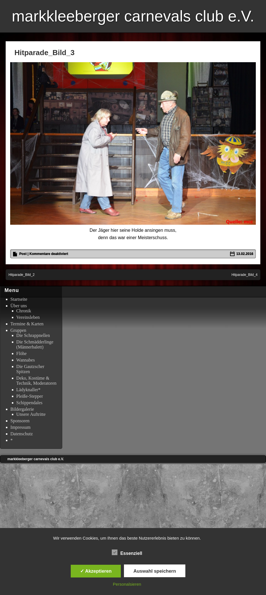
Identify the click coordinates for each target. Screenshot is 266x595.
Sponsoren (20, 420)
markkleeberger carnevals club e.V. (133, 16)
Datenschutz (21, 433)
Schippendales (29, 402)
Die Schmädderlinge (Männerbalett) (34, 344)
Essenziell (127, 552)
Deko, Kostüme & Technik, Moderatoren (36, 381)
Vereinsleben (28, 317)
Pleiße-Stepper (29, 396)
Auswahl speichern (154, 571)
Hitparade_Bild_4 (244, 275)
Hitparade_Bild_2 (21, 275)
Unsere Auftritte (31, 414)
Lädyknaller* (28, 389)
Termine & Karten (27, 323)
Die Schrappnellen (33, 335)
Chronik (23, 310)
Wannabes (25, 360)
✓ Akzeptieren (96, 571)
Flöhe (21, 353)
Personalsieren (127, 584)
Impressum (20, 427)
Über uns (18, 305)
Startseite (18, 299)
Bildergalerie (22, 409)
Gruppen (18, 330)
